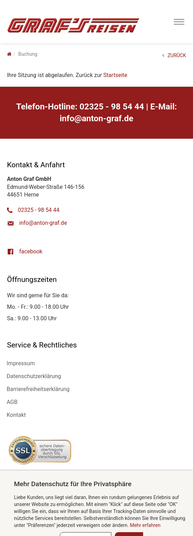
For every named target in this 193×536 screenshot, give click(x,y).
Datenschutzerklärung (34, 376)
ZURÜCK (174, 55)
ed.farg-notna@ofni (96, 118)
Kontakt (16, 415)
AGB (12, 402)
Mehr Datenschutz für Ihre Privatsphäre (73, 484)
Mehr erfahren (145, 525)
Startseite (115, 75)
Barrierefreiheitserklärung (38, 389)
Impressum (21, 363)
